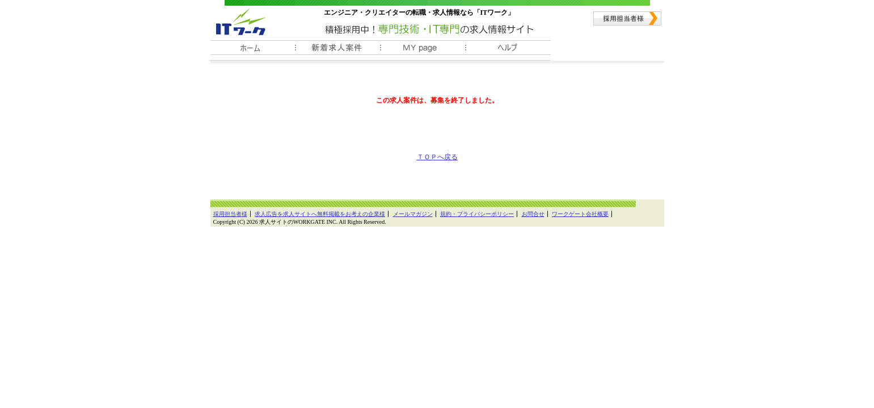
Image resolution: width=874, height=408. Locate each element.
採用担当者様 (627, 18)
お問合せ (533, 214)
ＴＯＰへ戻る (437, 157)
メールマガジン (413, 214)
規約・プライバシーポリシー (477, 214)
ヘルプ (508, 50)
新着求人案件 (338, 50)
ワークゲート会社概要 (580, 214)
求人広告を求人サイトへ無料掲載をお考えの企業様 (320, 214)
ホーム (252, 50)
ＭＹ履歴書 (423, 50)
